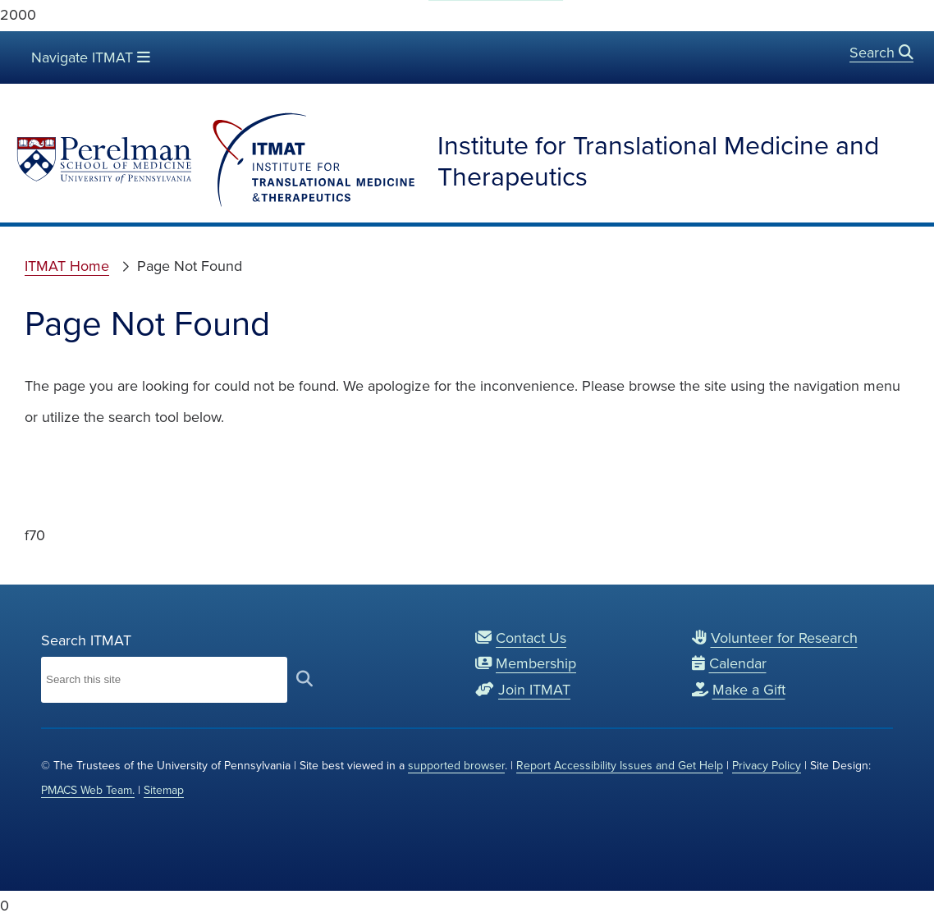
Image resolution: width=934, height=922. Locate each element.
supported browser (456, 765)
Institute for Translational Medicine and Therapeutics (658, 161)
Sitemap (164, 790)
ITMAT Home (67, 266)
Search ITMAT (86, 640)
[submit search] (304, 679)
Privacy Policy (766, 765)
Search (881, 52)
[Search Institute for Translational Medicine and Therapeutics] (164, 680)
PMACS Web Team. (88, 790)
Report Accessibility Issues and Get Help (619, 765)
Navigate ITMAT (89, 57)
